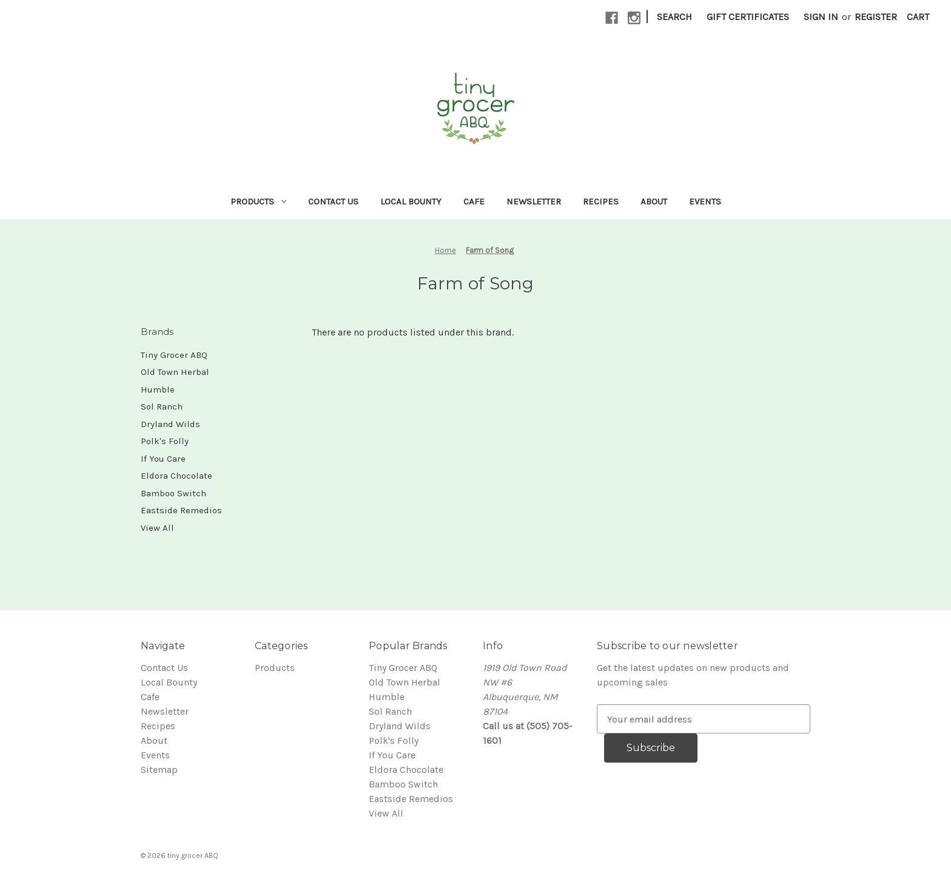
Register (876, 16)
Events (705, 201)
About (653, 201)
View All (157, 527)
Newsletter (533, 201)
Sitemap (159, 769)
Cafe (474, 201)
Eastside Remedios (181, 510)
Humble (158, 389)
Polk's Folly (165, 441)
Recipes (601, 201)
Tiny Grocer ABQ (174, 354)
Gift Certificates (748, 16)
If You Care (163, 458)
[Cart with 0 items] (917, 17)
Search (674, 16)
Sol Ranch (162, 406)
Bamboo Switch (173, 493)
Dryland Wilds (170, 424)
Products (258, 201)
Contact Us (333, 201)
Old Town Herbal (175, 371)
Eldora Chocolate (176, 475)
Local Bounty (411, 201)
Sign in (821, 16)
